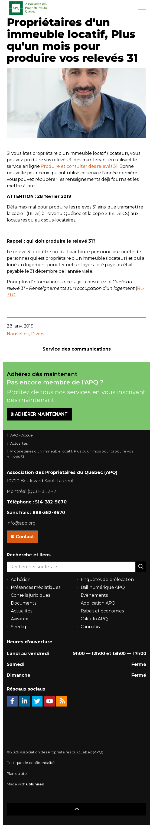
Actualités (21, 611)
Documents (23, 603)
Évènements (94, 595)
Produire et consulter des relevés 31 (79, 166)
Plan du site (17, 773)
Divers (37, 333)
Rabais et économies (102, 611)
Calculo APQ (94, 618)
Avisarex (19, 618)
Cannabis (90, 626)
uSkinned (35, 784)
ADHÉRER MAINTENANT (39, 414)
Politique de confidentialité (31, 762)
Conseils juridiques (30, 595)
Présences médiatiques (35, 587)
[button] (140, 566)
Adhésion (21, 579)
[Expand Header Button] (142, 8)
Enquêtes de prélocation (107, 579)
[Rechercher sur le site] (76, 566)
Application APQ (98, 603)
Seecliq (18, 626)
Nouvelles (17, 333)
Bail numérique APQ (103, 587)
